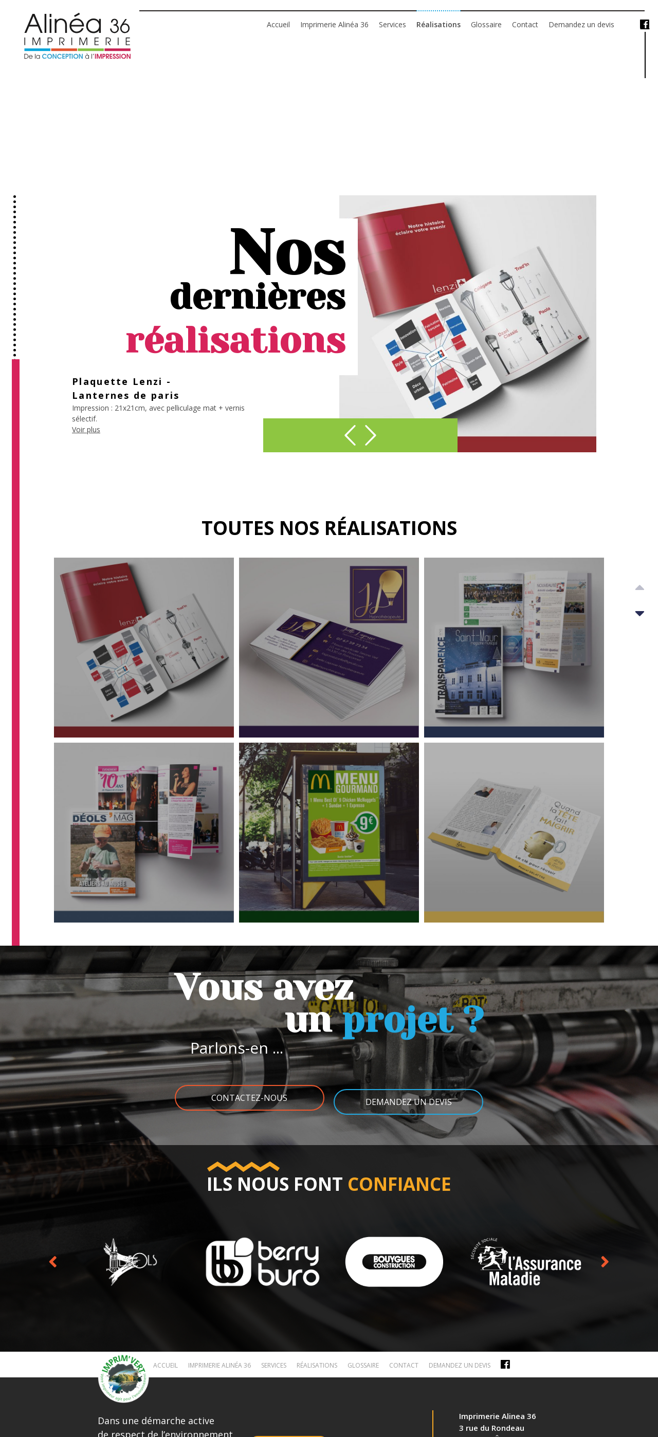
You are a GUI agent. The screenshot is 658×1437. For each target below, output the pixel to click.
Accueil (278, 24)
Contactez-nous (244, 1097)
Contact (525, 24)
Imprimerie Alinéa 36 (334, 24)
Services (392, 24)
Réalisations (438, 24)
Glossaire (486, 24)
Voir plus (86, 436)
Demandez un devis (581, 24)
